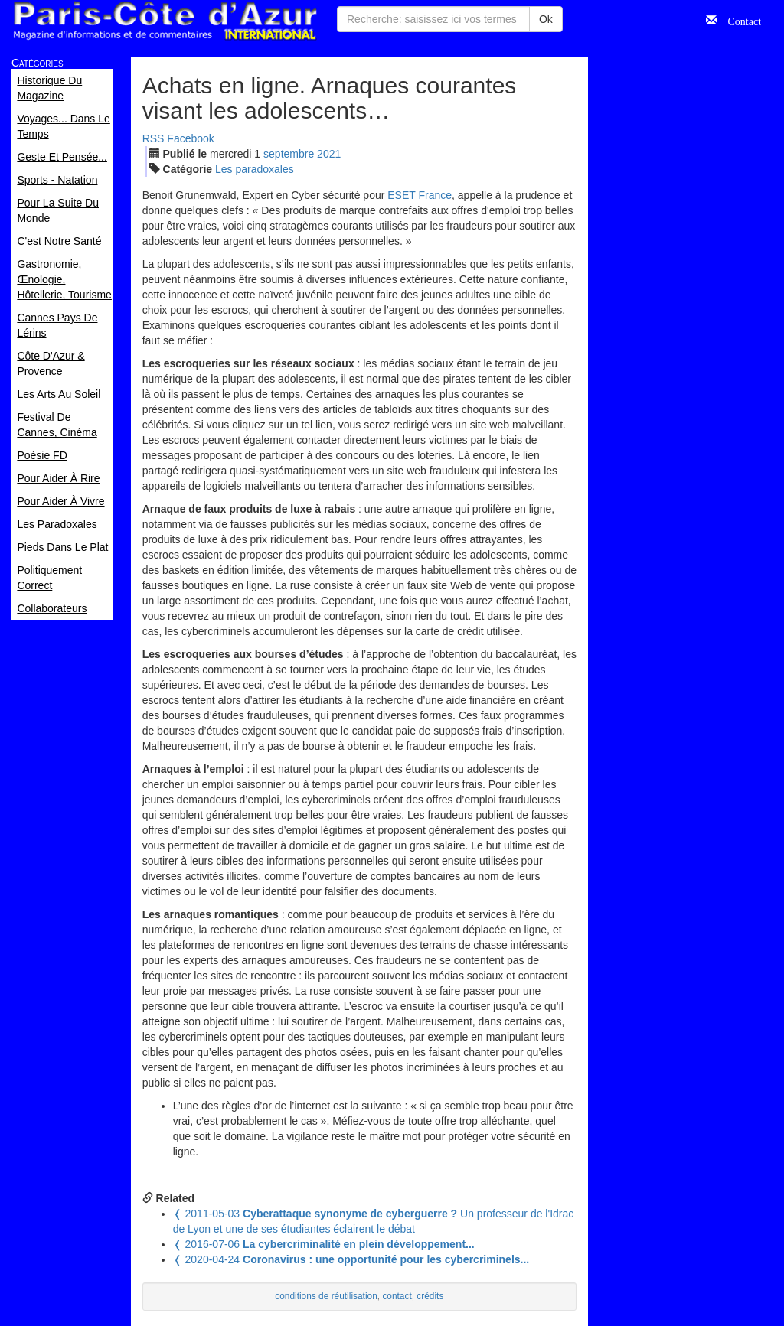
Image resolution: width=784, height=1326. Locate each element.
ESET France (419, 195)
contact (396, 1296)
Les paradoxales (254, 169)
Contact (739, 20)
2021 (329, 154)
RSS (153, 138)
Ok (546, 19)
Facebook (190, 138)
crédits (429, 1296)
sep (288, 154)
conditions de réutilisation (326, 1296)
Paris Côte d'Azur (164, 21)
